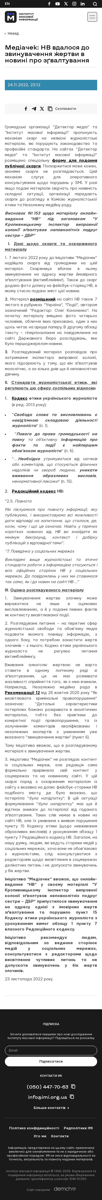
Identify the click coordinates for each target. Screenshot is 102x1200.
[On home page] (16, 17)
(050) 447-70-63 (47, 1086)
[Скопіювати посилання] (63, 108)
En (7, 4)
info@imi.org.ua (47, 1096)
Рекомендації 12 (22, 693)
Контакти (60, 1136)
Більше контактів (49, 1108)
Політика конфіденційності (34, 1128)
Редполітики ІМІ (78, 1128)
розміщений (42, 299)
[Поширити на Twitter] (42, 108)
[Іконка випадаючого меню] (92, 17)
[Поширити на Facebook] (25, 108)
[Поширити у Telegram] (33, 108)
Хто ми (40, 1136)
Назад (13, 33)
